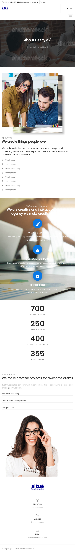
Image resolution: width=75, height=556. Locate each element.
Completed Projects (37, 344)
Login (43, 2)
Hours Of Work (37, 314)
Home (29, 47)
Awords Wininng (37, 329)
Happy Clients (37, 359)
